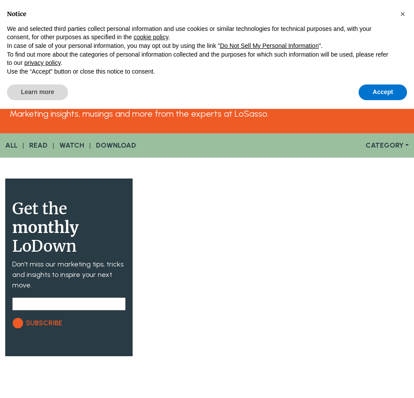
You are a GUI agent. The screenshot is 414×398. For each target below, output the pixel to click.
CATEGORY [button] (385, 145)
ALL (11, 145)
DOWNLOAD (116, 145)
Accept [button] (383, 91)
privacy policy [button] (42, 62)
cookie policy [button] (150, 37)
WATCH (71, 145)
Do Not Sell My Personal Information (269, 45)
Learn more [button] (37, 91)
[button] (403, 14)
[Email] (69, 303)
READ (38, 145)
